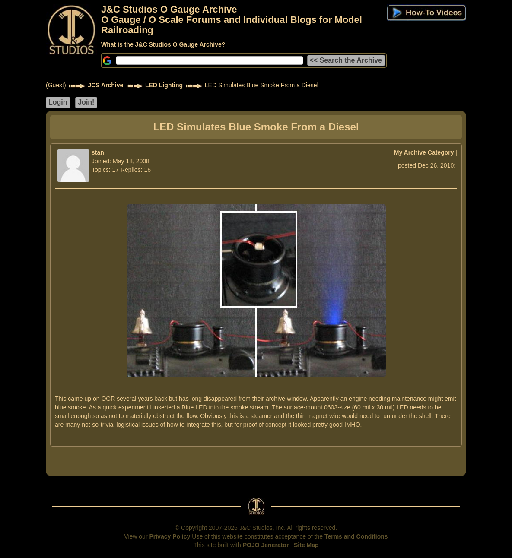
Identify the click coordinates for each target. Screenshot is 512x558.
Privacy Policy (169, 536)
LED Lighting (164, 85)
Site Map (306, 545)
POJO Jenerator (266, 545)
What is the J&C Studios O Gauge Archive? (163, 44)
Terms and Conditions (356, 536)
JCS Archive (105, 85)
